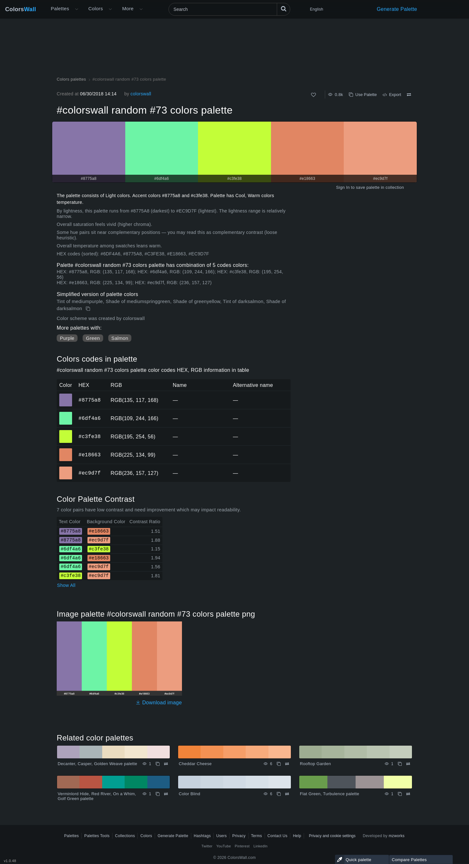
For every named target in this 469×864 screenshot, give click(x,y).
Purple (67, 338)
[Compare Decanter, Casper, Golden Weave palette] (166, 764)
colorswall (140, 93)
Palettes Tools (97, 836)
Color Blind (189, 793)
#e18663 (89, 454)
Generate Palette (397, 9)
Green (93, 338)
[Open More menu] (76, 9)
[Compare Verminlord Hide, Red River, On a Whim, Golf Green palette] (166, 794)
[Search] (229, 9)
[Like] (313, 95)
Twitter (207, 846)
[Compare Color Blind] (287, 794)
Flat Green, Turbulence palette (329, 793)
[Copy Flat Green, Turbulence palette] (400, 794)
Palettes (60, 8)
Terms (256, 836)
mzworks (397, 836)
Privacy (239, 836)
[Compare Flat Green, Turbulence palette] (408, 794)
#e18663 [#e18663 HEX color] (66, 450)
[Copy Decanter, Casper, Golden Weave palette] (157, 764)
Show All (66, 585)
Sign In (343, 187)
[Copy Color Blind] (279, 794)
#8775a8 (89, 400)
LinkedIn (260, 846)
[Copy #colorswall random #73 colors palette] (88, 309)
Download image (159, 702)
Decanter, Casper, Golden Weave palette (97, 763)
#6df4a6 (89, 418)
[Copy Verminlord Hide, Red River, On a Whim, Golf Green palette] (157, 794)
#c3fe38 (89, 436)
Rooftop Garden (315, 763)
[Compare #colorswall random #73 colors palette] (409, 95)
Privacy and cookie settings (332, 836)
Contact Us (277, 836)
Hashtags (202, 836)
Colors (20, 9)
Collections (125, 836)
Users (221, 836)
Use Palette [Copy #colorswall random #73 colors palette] (363, 94)
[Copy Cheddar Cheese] (279, 764)
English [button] (316, 9)
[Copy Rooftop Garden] (400, 764)
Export (392, 94)
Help (297, 836)
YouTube (223, 846)
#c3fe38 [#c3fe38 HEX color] (66, 432)
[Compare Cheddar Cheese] (287, 764)
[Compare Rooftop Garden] (408, 764)
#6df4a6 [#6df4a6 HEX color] (66, 414)
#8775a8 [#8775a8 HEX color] (66, 395)
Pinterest (242, 846)
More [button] (128, 8)
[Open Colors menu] (110, 9)
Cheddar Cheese (195, 763)
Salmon (119, 338)
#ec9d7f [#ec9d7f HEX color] (66, 468)
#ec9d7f (89, 472)
